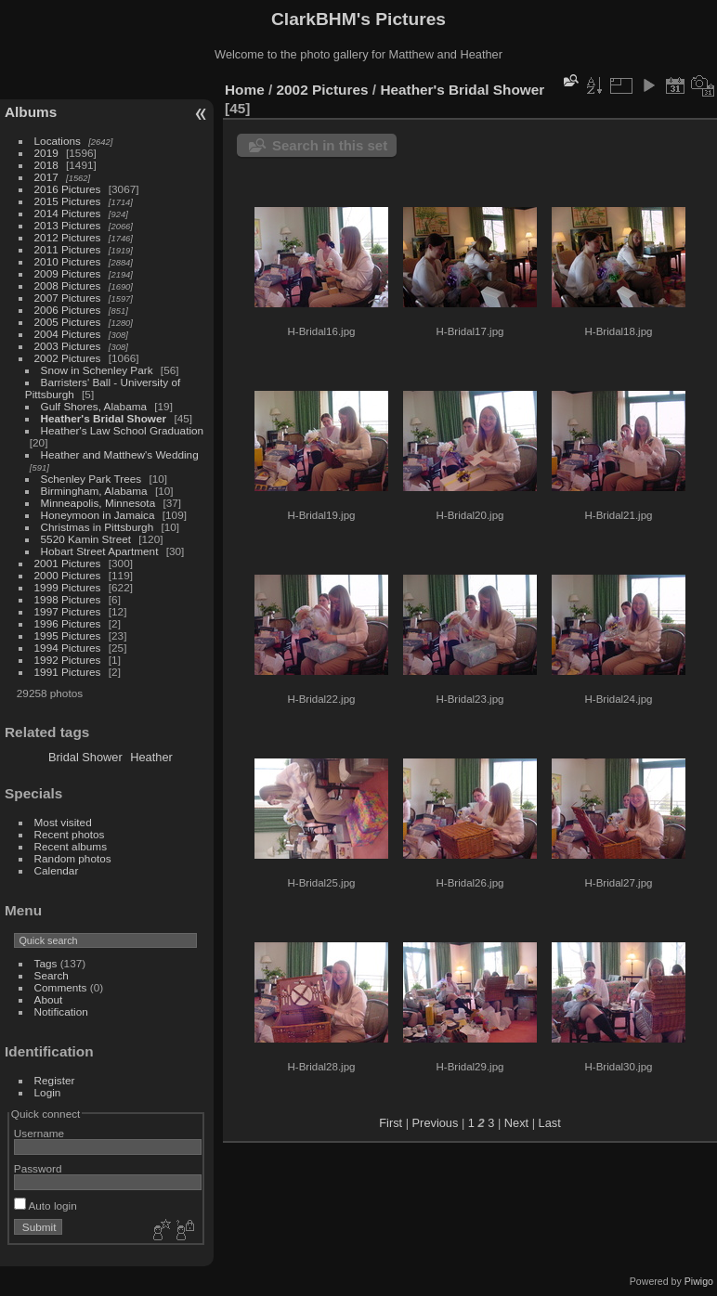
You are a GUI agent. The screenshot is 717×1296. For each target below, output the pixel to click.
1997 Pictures (67, 611)
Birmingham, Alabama (94, 491)
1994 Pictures (67, 648)
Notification (61, 1011)
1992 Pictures (67, 660)
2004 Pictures (67, 334)
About (48, 999)
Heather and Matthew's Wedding (120, 454)
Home (245, 89)
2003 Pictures (67, 346)
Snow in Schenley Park (97, 370)
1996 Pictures (67, 623)
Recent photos (69, 834)
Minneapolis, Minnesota (98, 503)
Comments (60, 987)
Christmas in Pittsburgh (97, 527)
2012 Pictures (67, 237)
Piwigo (698, 1281)
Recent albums (70, 846)
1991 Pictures (67, 672)
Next (516, 1123)
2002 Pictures (67, 358)
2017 (46, 177)
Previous (435, 1123)
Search (51, 975)
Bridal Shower (85, 757)
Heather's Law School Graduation (122, 430)
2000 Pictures (67, 575)
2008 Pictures (67, 285)
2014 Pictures (67, 213)
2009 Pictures (67, 273)
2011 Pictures (67, 249)
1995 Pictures (67, 635)
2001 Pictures (67, 563)
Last (550, 1123)
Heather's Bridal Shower (104, 418)
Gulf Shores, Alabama (94, 406)
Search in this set (329, 145)
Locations (57, 141)
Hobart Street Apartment (100, 551)
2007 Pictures (67, 298)
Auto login (45, 1205)
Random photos (72, 858)
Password (38, 1168)
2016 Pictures (67, 189)
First (390, 1123)
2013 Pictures (67, 225)
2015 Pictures (67, 201)
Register (54, 1080)
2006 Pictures (67, 310)
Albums (31, 112)
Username (39, 1133)
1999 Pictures (67, 587)
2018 (46, 165)
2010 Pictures (67, 261)
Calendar (56, 870)
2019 (46, 153)
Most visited (63, 822)
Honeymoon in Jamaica (98, 515)
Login (47, 1092)
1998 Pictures (67, 599)
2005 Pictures (67, 322)
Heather (151, 757)
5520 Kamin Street (86, 539)
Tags (46, 963)
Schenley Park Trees (91, 479)
